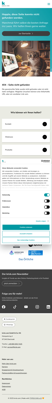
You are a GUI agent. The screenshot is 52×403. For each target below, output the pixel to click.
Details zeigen (41, 221)
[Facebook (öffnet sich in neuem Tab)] (3, 307)
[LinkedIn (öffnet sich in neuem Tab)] (48, 307)
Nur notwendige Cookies (26, 240)
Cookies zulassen (26, 227)
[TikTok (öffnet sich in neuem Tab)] (15, 307)
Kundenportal (10, 319)
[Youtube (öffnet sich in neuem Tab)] (26, 307)
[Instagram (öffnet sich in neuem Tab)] (37, 307)
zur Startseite (25, 33)
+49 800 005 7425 (15, 344)
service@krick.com (13, 347)
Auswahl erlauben (26, 234)
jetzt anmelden (10, 283)
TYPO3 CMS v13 (36, 398)
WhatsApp (9, 325)
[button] (49, 4)
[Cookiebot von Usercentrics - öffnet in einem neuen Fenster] (41, 161)
